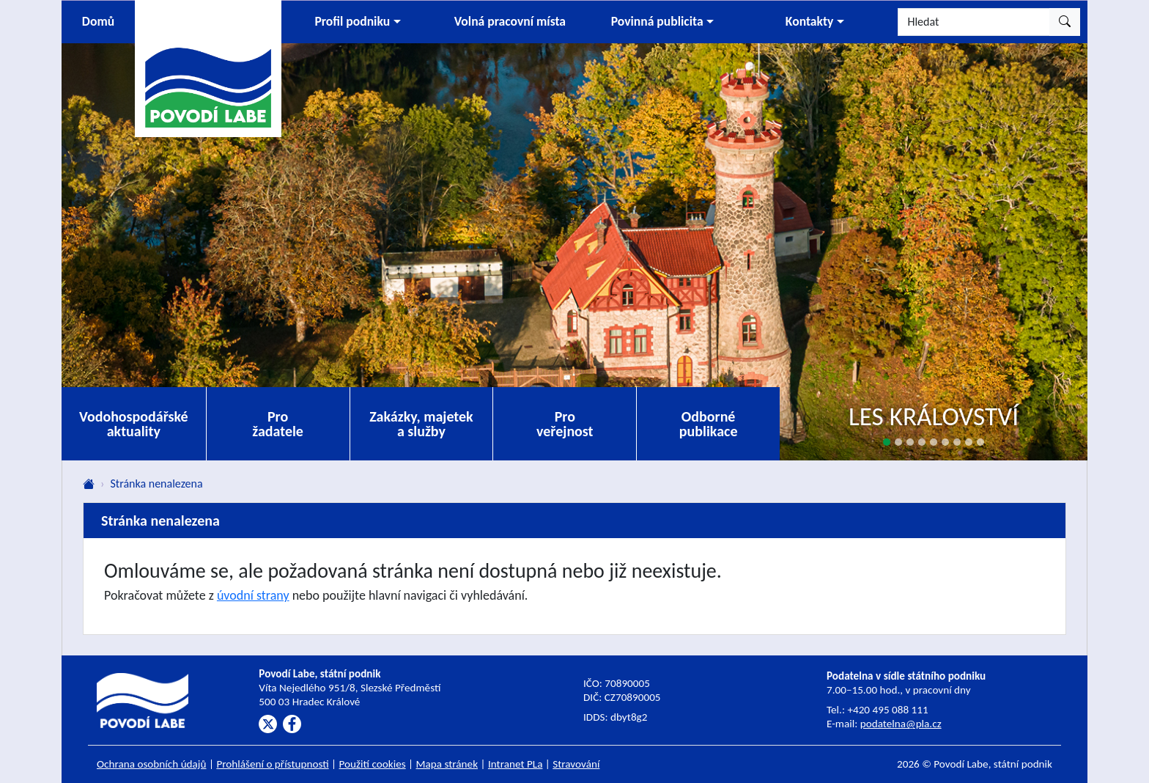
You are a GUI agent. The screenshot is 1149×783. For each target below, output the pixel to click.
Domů (98, 21)
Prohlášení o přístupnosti (272, 764)
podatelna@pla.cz (901, 723)
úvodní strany (253, 595)
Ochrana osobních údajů (152, 764)
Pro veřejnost (565, 424)
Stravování (576, 764)
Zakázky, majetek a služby (421, 424)
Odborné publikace (708, 424)
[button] (357, 22)
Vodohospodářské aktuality (133, 424)
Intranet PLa (515, 764)
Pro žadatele (277, 424)
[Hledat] (974, 22)
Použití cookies (372, 764)
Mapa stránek (447, 764)
